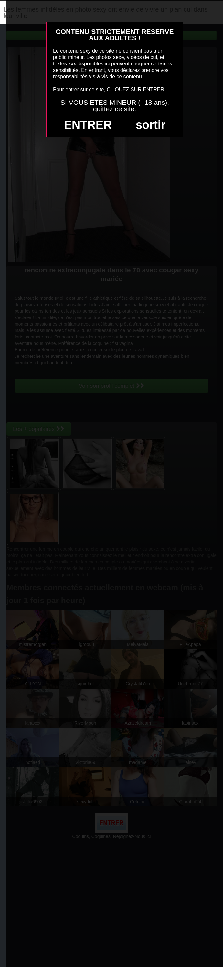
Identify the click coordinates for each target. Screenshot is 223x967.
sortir (150, 125)
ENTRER (88, 125)
